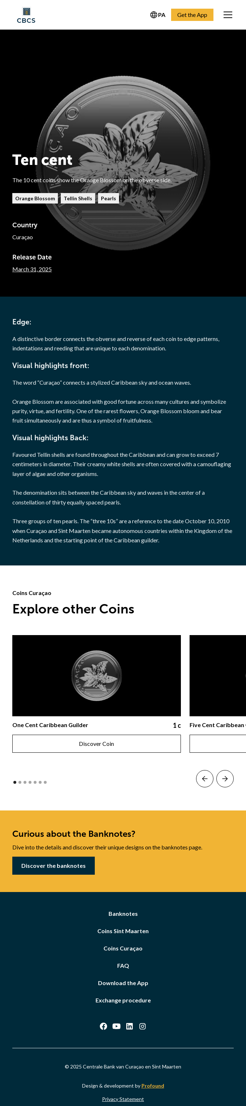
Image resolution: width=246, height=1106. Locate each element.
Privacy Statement (123, 1099)
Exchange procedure (123, 1000)
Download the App (123, 982)
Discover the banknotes (53, 865)
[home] (26, 14)
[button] (226, 14)
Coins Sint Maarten (123, 930)
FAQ (123, 965)
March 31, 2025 (32, 269)
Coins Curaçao (123, 948)
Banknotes (123, 913)
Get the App (192, 14)
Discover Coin (96, 743)
